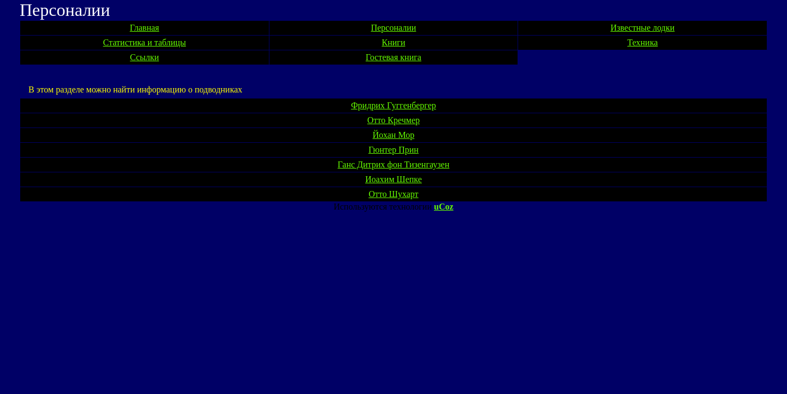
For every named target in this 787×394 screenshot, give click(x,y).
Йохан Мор (393, 135)
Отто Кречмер (393, 120)
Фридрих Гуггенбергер (393, 105)
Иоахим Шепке (393, 179)
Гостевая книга (393, 57)
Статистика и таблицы (144, 42)
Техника (642, 42)
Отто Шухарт (393, 194)
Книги (394, 42)
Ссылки (144, 57)
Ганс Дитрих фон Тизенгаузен (394, 164)
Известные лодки (642, 27)
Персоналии (393, 27)
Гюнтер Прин (393, 149)
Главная (144, 27)
